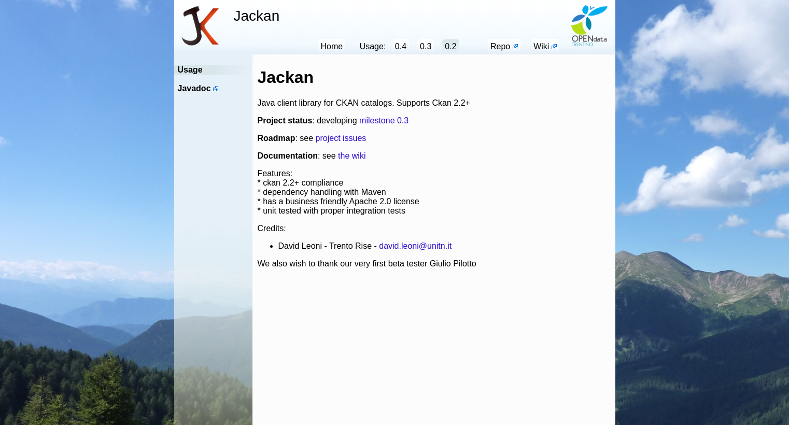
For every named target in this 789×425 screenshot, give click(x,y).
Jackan (257, 16)
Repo (500, 46)
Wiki (541, 46)
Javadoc (194, 88)
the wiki (351, 155)
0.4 (400, 46)
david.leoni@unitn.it (415, 246)
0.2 (450, 46)
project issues (341, 138)
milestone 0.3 (383, 120)
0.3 (425, 46)
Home (332, 46)
